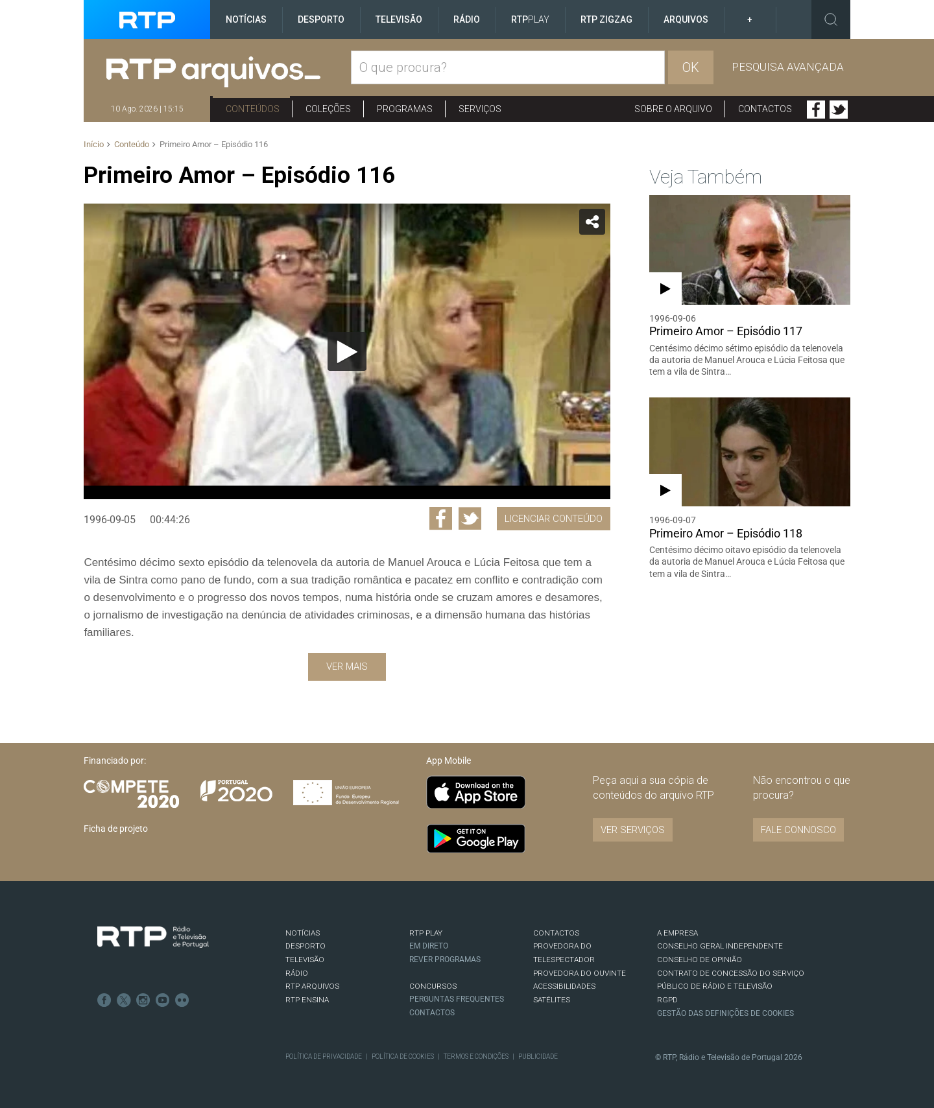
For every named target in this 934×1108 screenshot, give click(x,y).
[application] (347, 351)
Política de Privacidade (323, 1056)
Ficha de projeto (116, 828)
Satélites (551, 999)
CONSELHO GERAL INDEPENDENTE (720, 945)
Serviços (480, 109)
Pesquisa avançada (788, 66)
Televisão (399, 19)
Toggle (830, 19)
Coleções (328, 109)
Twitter (839, 109)
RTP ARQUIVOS (312, 986)
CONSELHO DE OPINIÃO (699, 959)
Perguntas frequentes (456, 999)
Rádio (466, 19)
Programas (405, 109)
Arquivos (686, 19)
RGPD (667, 999)
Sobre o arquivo (673, 109)
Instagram (143, 1000)
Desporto (321, 19)
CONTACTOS (556, 932)
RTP (530, 19)
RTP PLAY (425, 932)
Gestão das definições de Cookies (725, 1013)
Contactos (765, 109)
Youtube (163, 1000)
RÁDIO (296, 973)
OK (690, 67)
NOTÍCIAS (302, 932)
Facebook (816, 109)
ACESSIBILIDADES (564, 986)
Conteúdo (131, 144)
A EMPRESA (677, 932)
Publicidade (538, 1056)
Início (94, 144)
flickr (182, 1000)
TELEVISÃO (304, 959)
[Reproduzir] (347, 351)
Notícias (246, 19)
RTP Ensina (307, 999)
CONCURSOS (433, 986)
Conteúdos (253, 109)
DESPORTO (305, 945)
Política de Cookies (403, 1056)
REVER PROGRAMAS (445, 959)
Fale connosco (798, 830)
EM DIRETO (428, 945)
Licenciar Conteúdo (554, 519)
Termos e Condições (476, 1056)
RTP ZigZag (606, 19)
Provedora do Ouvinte (579, 973)
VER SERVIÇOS (633, 830)
